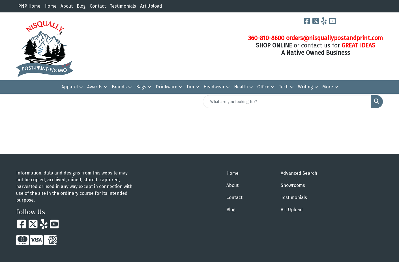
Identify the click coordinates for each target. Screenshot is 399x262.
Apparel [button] (69, 86)
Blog (81, 6)
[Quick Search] (287, 101)
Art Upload (151, 6)
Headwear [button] (214, 86)
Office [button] (263, 86)
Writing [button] (305, 86)
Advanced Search (299, 173)
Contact (98, 6)
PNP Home (29, 6)
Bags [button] (141, 86)
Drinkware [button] (166, 86)
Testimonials (123, 6)
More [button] (327, 86)
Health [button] (241, 86)
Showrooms (293, 185)
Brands (119, 86)
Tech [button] (284, 86)
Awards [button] (94, 86)
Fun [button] (190, 86)
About (67, 6)
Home (50, 6)
